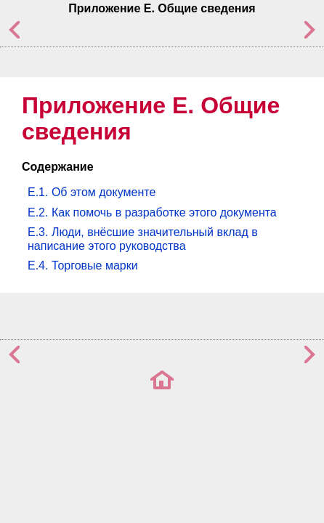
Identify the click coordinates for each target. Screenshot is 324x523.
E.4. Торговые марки (83, 265)
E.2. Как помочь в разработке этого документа (152, 212)
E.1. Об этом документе (91, 192)
